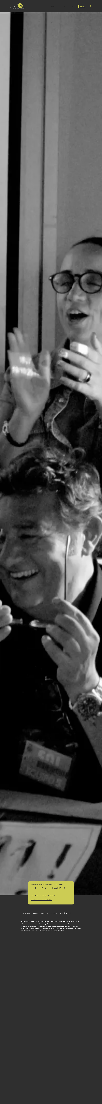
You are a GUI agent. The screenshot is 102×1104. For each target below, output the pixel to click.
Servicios (53, 6)
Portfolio (63, 6)
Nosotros (72, 6)
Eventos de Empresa (39, 884)
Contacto (82, 6)
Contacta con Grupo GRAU (41, 900)
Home (32, 884)
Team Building (48, 884)
